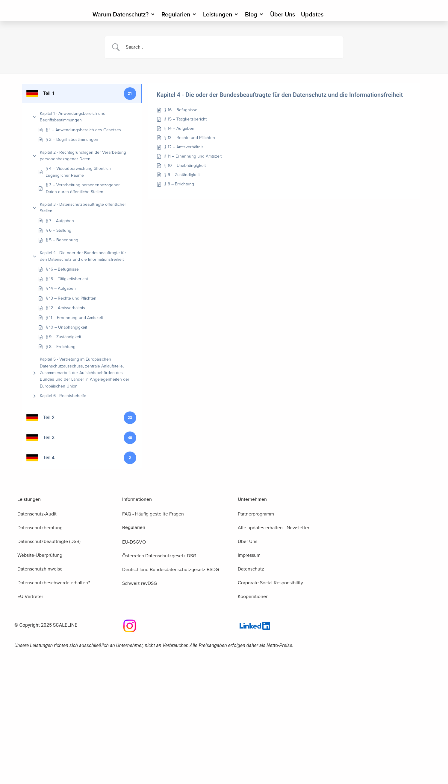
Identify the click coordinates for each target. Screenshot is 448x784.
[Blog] (254, 14)
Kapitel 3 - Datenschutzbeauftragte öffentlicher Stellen (83, 207)
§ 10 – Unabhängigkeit (66, 327)
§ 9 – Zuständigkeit (63, 337)
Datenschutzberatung (40, 527)
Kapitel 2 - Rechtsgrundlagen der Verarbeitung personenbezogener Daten (83, 155)
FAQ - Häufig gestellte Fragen (153, 513)
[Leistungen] (221, 14)
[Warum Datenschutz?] (124, 14)
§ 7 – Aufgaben (60, 221)
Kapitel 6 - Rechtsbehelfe (63, 396)
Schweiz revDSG (139, 583)
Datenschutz (251, 568)
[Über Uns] (282, 14)
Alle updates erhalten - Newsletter (273, 527)
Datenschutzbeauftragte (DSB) (49, 541)
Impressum (249, 555)
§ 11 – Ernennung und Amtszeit (74, 318)
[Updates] (312, 14)
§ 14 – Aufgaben (61, 288)
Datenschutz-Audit (37, 513)
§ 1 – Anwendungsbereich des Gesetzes (83, 130)
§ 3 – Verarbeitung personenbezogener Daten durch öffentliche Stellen (83, 188)
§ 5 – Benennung (62, 240)
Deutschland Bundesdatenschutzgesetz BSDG (170, 569)
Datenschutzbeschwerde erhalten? (53, 582)
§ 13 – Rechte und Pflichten (71, 298)
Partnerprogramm (256, 513)
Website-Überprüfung (39, 555)
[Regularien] (179, 14)
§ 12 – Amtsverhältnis (65, 308)
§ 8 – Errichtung (60, 347)
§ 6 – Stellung (58, 230)
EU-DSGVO (134, 542)
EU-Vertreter (30, 596)
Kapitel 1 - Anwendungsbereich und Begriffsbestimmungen (72, 116)
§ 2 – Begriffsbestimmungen (72, 139)
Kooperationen (253, 596)
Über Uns (247, 541)
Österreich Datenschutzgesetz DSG (159, 555)
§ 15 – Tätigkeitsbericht (67, 279)
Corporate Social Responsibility (270, 582)
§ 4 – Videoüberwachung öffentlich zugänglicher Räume (78, 171)
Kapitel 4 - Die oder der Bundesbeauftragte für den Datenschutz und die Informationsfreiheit (83, 256)
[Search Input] (231, 47)
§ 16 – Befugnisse (62, 269)
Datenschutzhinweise (40, 568)
